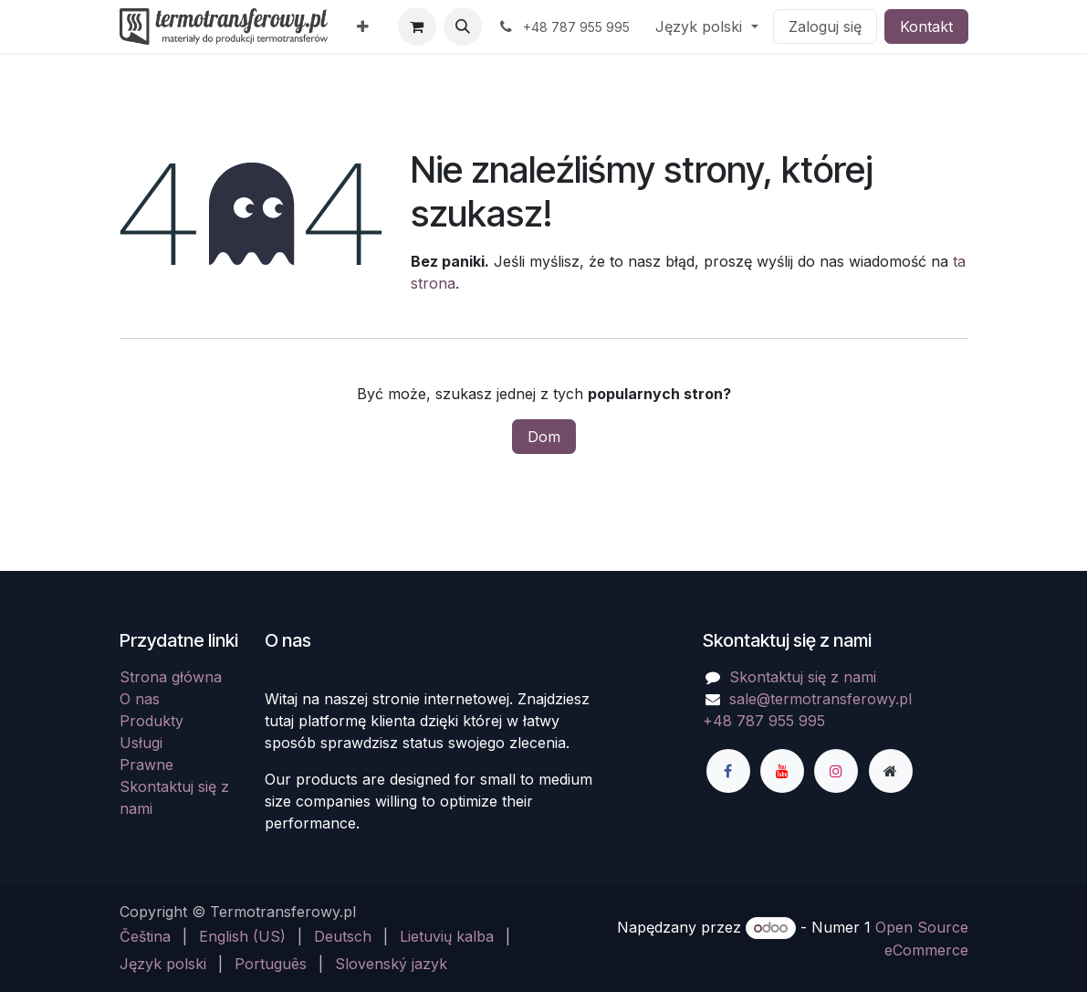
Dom (544, 436)
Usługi (141, 742)
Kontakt (926, 26)
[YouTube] (782, 771)
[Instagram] (836, 771)
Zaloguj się (825, 26)
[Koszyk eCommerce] (417, 26)
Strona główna (171, 677)
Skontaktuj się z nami (802, 677)
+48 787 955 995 (764, 721)
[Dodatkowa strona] (891, 771)
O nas (140, 699)
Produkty (151, 721)
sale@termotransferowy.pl (820, 699)
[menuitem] (363, 26)
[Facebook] (728, 771)
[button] (463, 26)
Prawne (146, 764)
